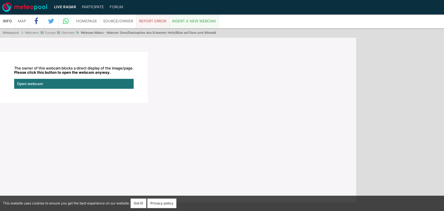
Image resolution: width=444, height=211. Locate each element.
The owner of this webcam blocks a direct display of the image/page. (74, 77)
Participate (93, 7)
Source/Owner (118, 21)
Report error (152, 21)
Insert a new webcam (194, 21)
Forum (116, 7)
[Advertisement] (400, 125)
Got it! (138, 203)
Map (22, 21)
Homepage (86, 21)
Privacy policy (161, 203)
